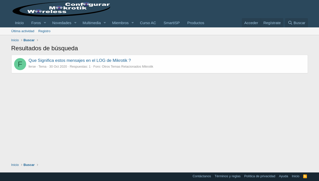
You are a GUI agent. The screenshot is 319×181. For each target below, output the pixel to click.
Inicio (19, 23)
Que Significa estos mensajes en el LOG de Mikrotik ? (80, 60)
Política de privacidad (259, 176)
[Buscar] (296, 22)
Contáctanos (202, 176)
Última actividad (22, 31)
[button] (45, 22)
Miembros (120, 23)
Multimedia (92, 23)
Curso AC (148, 23)
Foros (36, 23)
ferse (32, 66)
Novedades (61, 23)
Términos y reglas (228, 176)
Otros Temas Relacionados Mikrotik (127, 66)
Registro (44, 31)
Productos (195, 23)
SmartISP (172, 23)
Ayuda (283, 176)
